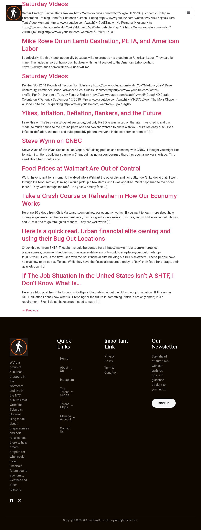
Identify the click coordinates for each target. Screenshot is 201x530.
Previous (30, 310)
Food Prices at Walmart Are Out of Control (81, 168)
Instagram (67, 380)
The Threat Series (67, 392)
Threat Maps (67, 405)
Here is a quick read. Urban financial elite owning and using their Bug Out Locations (96, 234)
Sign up (163, 403)
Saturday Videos (45, 76)
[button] (66, 369)
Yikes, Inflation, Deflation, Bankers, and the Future (91, 113)
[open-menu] (188, 13)
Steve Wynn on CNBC (52, 140)
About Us (67, 369)
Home (64, 358)
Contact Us (65, 430)
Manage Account (67, 417)
